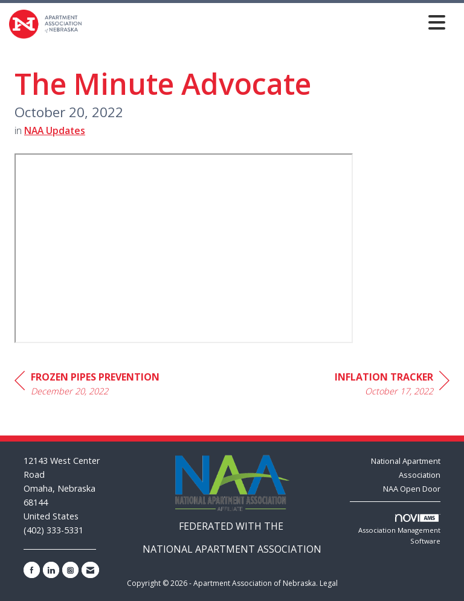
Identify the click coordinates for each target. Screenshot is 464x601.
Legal (329, 583)
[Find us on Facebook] (32, 570)
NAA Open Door (411, 488)
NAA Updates (54, 130)
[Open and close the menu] (267, 22)
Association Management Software (399, 529)
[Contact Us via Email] (90, 570)
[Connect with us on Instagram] (70, 570)
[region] (392, 385)
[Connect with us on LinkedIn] (51, 570)
